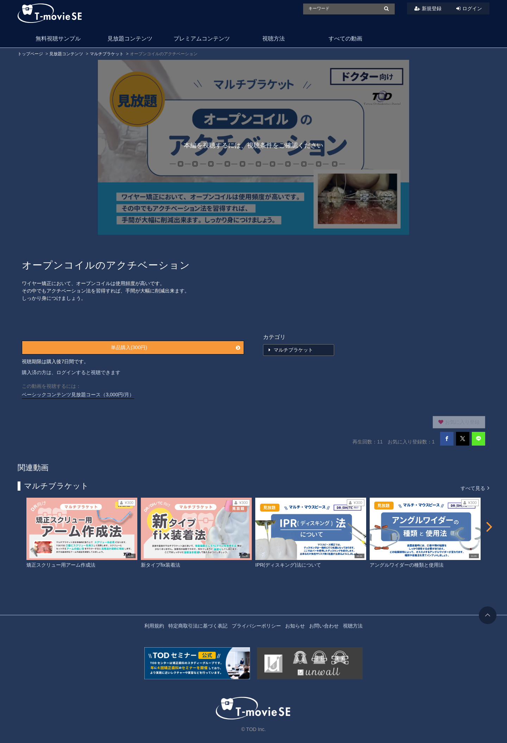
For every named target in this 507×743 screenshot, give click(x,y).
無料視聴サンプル (58, 39)
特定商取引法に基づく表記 (197, 626)
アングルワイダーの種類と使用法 (407, 565)
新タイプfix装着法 (160, 565)
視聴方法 (273, 39)
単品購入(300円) (175, 347)
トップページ (30, 53)
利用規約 (154, 626)
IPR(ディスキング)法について (288, 565)
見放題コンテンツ (129, 39)
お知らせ (295, 626)
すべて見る (475, 488)
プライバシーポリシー (256, 626)
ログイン (472, 8)
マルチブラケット (107, 53)
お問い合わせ (324, 626)
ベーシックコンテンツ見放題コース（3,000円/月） (78, 394)
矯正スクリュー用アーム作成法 (60, 565)
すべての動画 (345, 39)
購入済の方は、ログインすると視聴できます (71, 372)
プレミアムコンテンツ (202, 39)
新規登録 (432, 8)
